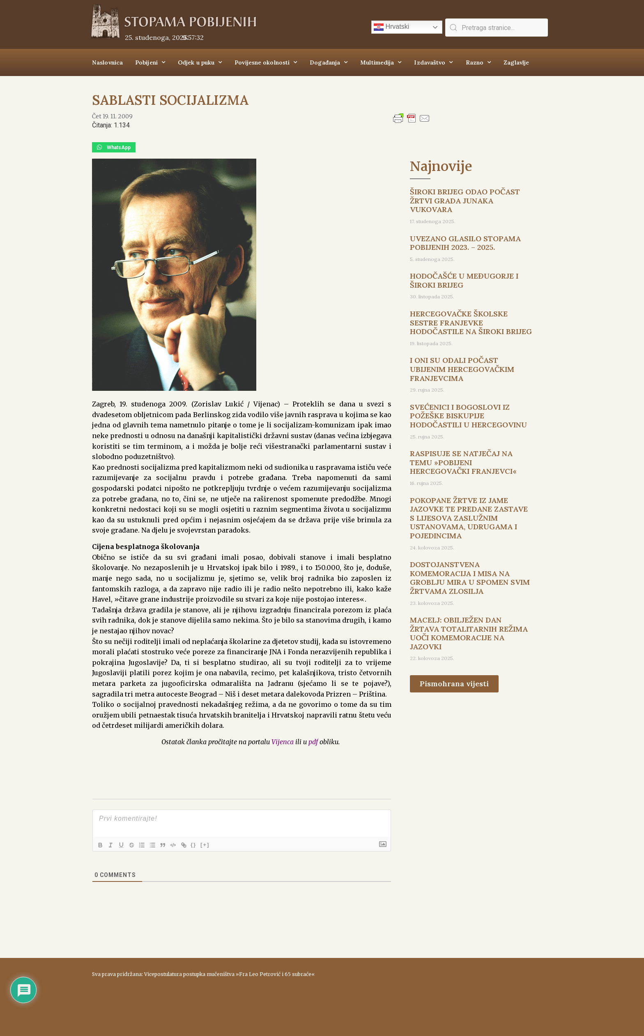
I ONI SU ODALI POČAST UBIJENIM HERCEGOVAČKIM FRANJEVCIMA (462, 369)
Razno (479, 62)
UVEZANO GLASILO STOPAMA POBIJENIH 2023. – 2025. (465, 243)
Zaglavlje (516, 62)
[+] (214, 844)
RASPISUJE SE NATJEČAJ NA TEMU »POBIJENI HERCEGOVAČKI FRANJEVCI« (463, 462)
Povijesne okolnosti (266, 62)
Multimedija (381, 62)
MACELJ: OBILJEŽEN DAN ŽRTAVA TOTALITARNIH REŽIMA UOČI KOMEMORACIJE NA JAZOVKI (469, 633)
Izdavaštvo (433, 62)
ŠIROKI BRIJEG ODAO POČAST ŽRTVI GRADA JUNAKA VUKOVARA (465, 200)
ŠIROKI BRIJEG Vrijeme (439, 993)
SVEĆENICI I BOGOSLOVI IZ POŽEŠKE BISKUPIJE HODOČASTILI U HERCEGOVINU (468, 415)
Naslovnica (107, 62)
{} (203, 844)
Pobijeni (150, 62)
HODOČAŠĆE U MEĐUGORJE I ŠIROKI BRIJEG (464, 280)
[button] (114, 147)
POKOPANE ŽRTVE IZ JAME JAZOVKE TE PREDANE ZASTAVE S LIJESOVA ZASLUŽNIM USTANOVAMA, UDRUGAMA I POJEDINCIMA (469, 518)
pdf (313, 742)
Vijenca (282, 742)
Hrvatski (391, 27)
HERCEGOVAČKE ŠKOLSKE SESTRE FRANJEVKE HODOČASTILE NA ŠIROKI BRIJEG (471, 322)
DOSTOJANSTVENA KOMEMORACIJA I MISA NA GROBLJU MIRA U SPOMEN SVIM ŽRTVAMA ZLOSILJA (470, 578)
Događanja (329, 62)
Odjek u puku (200, 62)
